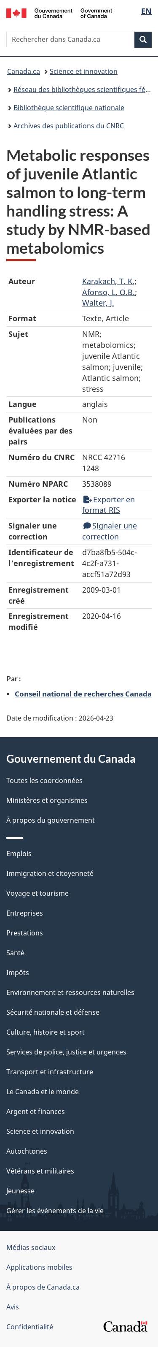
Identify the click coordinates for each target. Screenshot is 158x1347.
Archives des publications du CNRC (68, 125)
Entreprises (24, 913)
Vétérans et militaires (40, 1171)
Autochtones (26, 1151)
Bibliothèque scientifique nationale (68, 107)
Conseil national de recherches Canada (83, 693)
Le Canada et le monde (42, 1091)
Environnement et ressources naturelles (70, 992)
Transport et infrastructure (49, 1071)
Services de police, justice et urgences (66, 1052)
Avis (12, 1307)
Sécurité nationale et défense (52, 1012)
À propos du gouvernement (50, 820)
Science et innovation (84, 71)
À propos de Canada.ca (43, 1287)
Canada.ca (23, 71)
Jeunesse (20, 1190)
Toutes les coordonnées (44, 780)
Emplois (19, 853)
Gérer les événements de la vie (55, 1210)
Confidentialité (29, 1326)
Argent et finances (35, 1111)
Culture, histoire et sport (45, 1032)
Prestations (24, 933)
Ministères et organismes (47, 800)
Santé (15, 952)
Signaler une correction (109, 531)
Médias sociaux (30, 1247)
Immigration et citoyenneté (50, 873)
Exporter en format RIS (108, 504)
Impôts (17, 972)
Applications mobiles (39, 1267)
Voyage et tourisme (37, 893)
